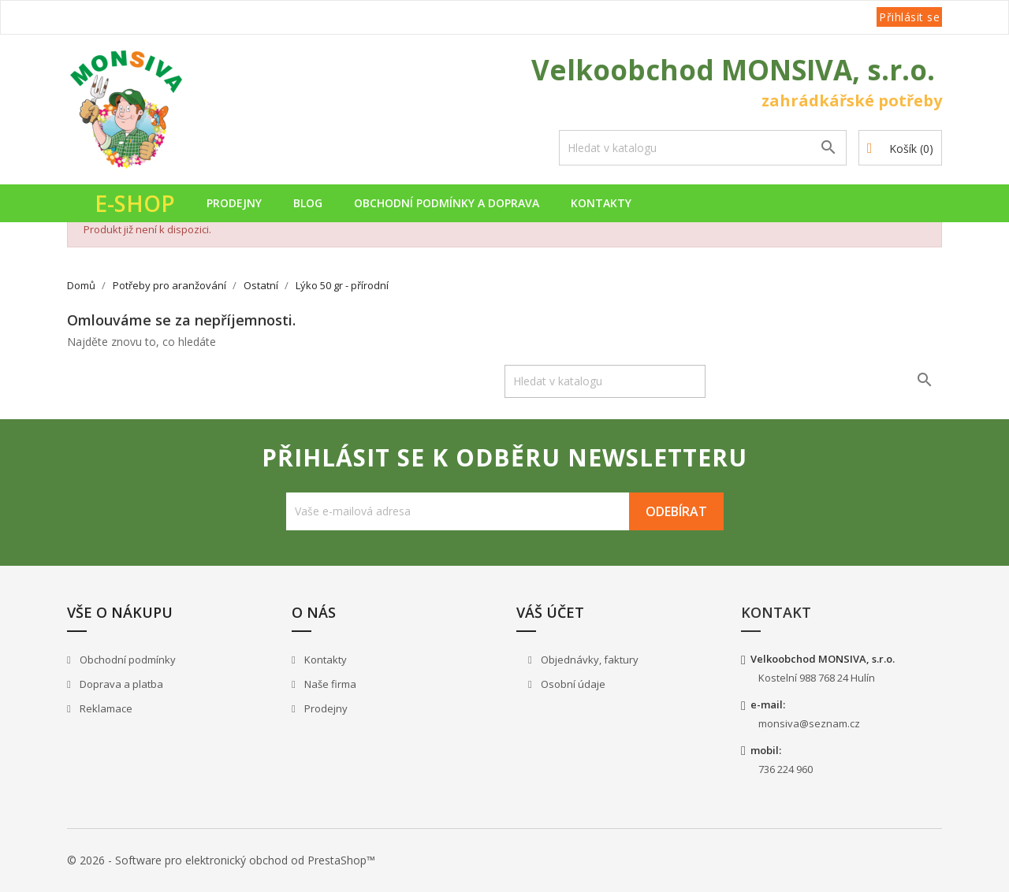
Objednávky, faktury (588, 659)
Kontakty (601, 202)
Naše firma (329, 684)
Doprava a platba (120, 684)
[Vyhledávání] (703, 147)
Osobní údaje (571, 684)
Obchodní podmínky (126, 659)
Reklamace (104, 708)
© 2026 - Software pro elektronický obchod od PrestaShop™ (221, 860)
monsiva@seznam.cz (809, 723)
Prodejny (234, 202)
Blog (307, 202)
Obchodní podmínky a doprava (446, 202)
